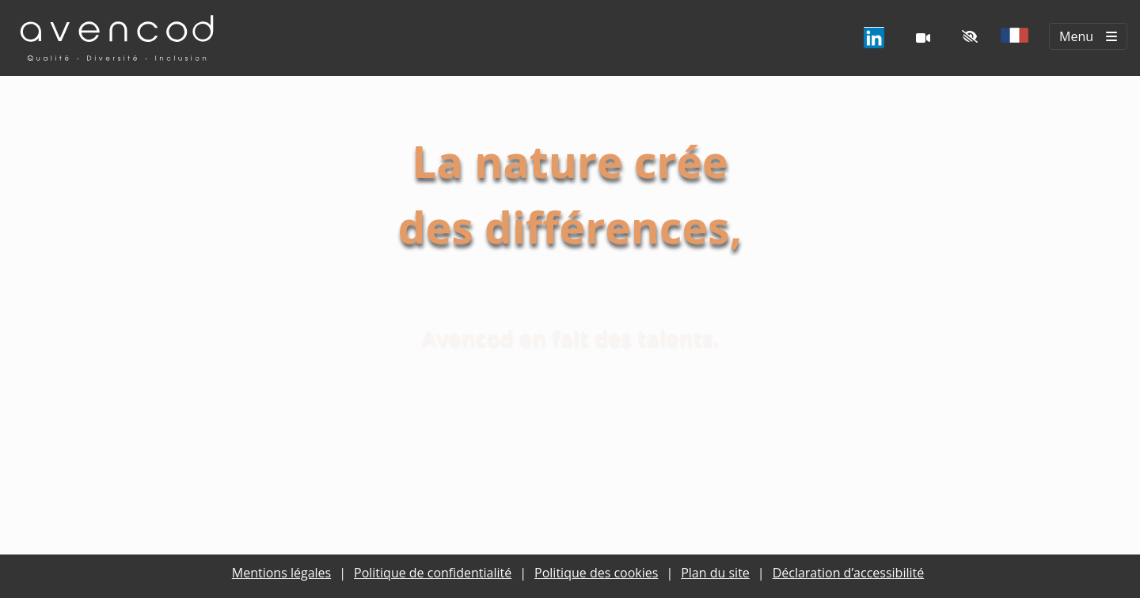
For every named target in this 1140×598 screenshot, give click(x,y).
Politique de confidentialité (432, 572)
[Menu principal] (1088, 36)
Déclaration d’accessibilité (849, 572)
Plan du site (715, 572)
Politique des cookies (596, 572)
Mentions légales (281, 572)
